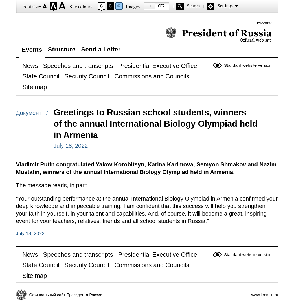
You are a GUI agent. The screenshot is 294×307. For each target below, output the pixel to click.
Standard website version (247, 65)
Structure (62, 49)
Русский (264, 23)
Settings (225, 5)
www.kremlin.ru (264, 295)
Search (193, 5)
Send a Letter (100, 49)
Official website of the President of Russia (219, 35)
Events (32, 49)
